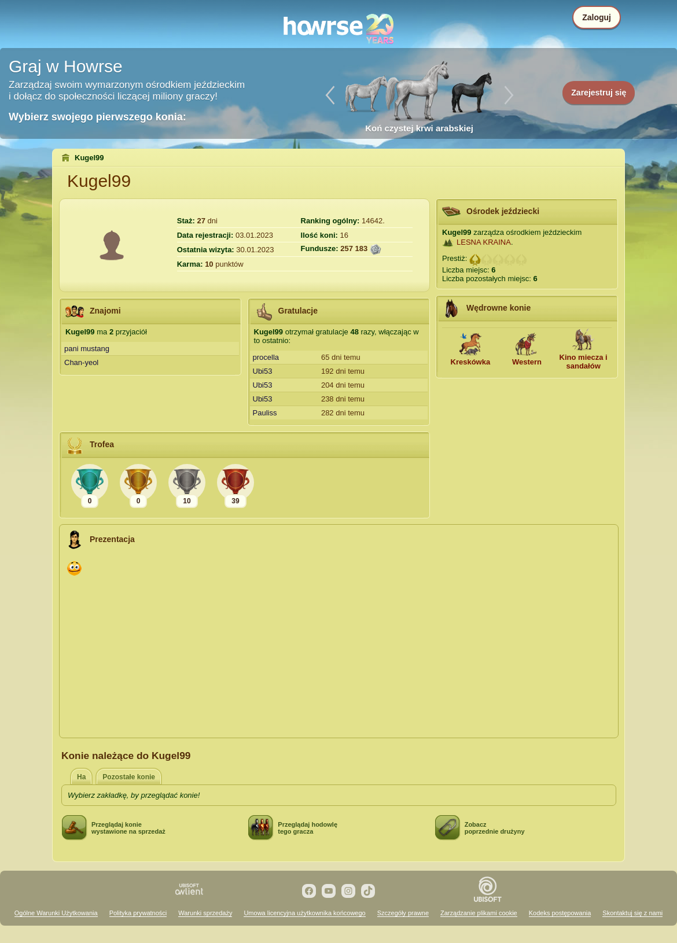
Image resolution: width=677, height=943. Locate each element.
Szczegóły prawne (403, 912)
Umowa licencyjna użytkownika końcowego (304, 912)
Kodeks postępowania (560, 912)
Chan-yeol (81, 362)
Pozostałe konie (128, 777)
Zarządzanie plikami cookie (478, 912)
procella (266, 357)
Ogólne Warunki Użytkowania (56, 912)
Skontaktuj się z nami (632, 912)
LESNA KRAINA (484, 242)
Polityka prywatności (138, 912)
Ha (81, 777)
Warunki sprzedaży (205, 912)
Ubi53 (263, 371)
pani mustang (86, 348)
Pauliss (265, 412)
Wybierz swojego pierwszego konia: (97, 117)
